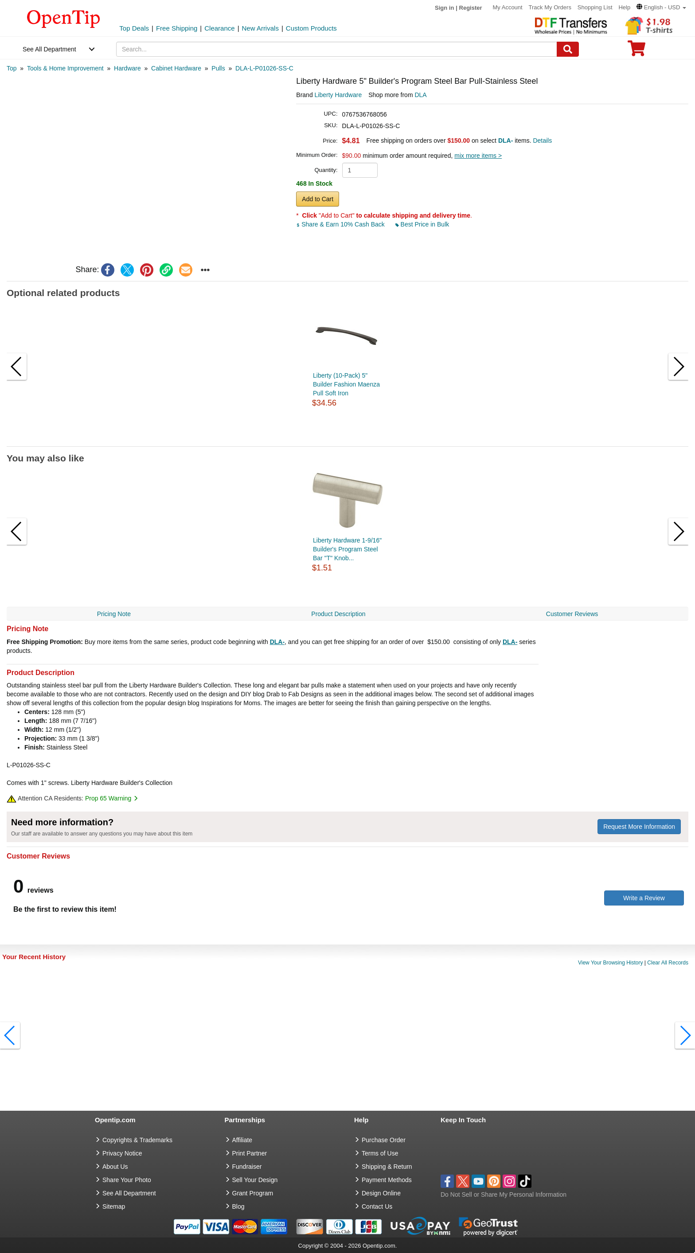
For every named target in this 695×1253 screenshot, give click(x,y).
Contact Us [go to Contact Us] (377, 1206)
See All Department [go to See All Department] (129, 1193)
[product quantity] (360, 170)
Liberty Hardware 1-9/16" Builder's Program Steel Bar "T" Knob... (347, 549)
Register (470, 7)
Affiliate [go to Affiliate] (242, 1140)
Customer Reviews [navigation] (572, 613)
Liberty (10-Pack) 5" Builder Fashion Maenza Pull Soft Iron (346, 384)
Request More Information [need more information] (639, 826)
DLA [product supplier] (420, 94)
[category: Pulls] (218, 68)
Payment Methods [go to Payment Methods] (387, 1179)
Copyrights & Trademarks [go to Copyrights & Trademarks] (137, 1140)
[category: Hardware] (127, 68)
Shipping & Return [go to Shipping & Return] (387, 1166)
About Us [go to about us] (115, 1166)
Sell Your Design (255, 1179)
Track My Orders (550, 7)
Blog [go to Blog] (238, 1206)
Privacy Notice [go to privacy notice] (122, 1153)
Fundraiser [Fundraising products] (247, 1166)
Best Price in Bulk (422, 224)
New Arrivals (260, 28)
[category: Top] (12, 68)
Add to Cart (317, 199)
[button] (661, 7)
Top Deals (134, 28)
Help (624, 7)
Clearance (219, 28)
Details (542, 140)
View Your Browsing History (610, 963)
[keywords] (336, 49)
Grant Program (252, 1193)
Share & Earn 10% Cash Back (341, 224)
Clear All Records (667, 963)
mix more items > (478, 155)
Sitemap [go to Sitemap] (113, 1206)
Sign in (444, 7)
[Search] (568, 49)
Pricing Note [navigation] (114, 613)
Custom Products (311, 28)
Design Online (381, 1193)
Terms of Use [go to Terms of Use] (380, 1153)
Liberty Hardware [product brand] (338, 94)
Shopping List (595, 7)
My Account (507, 7)
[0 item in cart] (636, 51)
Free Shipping (176, 28)
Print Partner (249, 1153)
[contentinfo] (63, 18)
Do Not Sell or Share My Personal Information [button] (503, 1194)
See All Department (49, 49)
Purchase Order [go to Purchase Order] (384, 1140)
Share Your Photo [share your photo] (126, 1179)
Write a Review (644, 898)
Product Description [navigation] (338, 613)
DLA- (277, 641)
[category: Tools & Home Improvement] (65, 68)
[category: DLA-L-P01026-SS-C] (264, 68)
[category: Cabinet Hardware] (176, 68)
